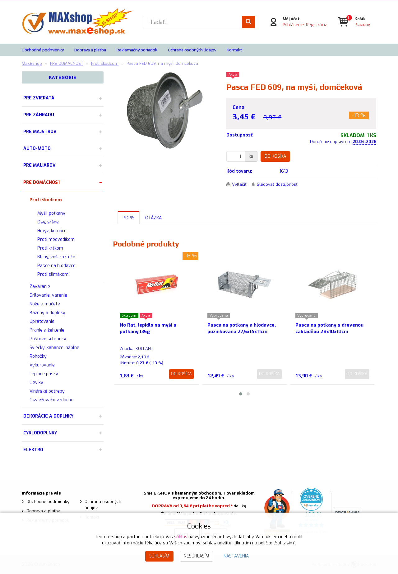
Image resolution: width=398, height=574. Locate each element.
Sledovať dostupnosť (279, 184)
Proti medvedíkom (56, 239)
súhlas (180, 537)
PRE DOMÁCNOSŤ (41, 182)
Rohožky (38, 356)
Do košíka (275, 156)
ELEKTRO (33, 450)
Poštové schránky (48, 339)
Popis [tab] (129, 218)
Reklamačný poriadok (137, 49)
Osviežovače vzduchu (51, 400)
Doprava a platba (90, 49)
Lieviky (36, 382)
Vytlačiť (240, 184)
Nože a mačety (45, 304)
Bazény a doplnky (47, 313)
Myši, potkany (51, 213)
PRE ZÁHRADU (38, 115)
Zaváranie (40, 286)
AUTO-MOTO (37, 148)
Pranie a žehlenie (47, 330)
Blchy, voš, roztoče (56, 257)
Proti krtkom (50, 248)
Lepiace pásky (44, 374)
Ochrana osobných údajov (192, 49)
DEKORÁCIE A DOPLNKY (48, 416)
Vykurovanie (42, 365)
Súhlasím (159, 556)
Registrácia (316, 24)
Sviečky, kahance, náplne (54, 348)
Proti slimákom (52, 274)
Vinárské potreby (47, 391)
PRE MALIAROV (39, 165)
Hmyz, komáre (52, 231)
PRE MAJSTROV (40, 132)
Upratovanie (42, 321)
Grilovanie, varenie (48, 295)
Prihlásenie (292, 24)
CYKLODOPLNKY (40, 433)
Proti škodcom (46, 200)
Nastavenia (236, 556)
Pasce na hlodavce (56, 266)
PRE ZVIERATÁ (38, 98)
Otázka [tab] (153, 218)
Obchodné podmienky (43, 49)
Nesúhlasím (196, 556)
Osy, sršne (48, 222)
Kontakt (234, 49)
